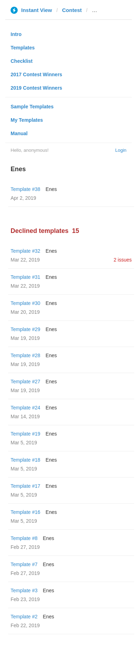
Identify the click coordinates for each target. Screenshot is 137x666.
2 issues (123, 260)
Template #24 (25, 407)
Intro (16, 34)
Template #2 (24, 616)
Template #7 (24, 564)
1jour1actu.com (111, 10)
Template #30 (25, 303)
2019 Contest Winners (36, 88)
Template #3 (24, 590)
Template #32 (25, 251)
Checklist (21, 61)
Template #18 (25, 460)
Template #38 (25, 189)
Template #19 (25, 434)
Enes (51, 189)
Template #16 (25, 512)
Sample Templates (32, 106)
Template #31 (25, 277)
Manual (19, 133)
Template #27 (25, 381)
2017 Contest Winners (36, 74)
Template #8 (24, 538)
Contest (72, 10)
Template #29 (25, 329)
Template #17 (25, 486)
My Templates (27, 120)
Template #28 (25, 355)
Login (120, 150)
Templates (23, 47)
